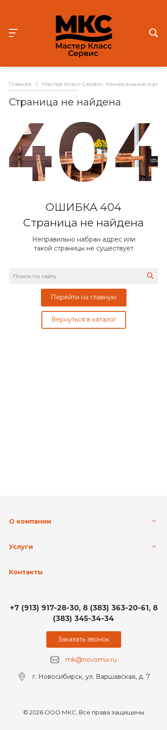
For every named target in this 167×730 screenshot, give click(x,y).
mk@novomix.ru (91, 660)
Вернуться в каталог (83, 319)
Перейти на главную (84, 297)
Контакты (26, 572)
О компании (30, 521)
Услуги (21, 547)
